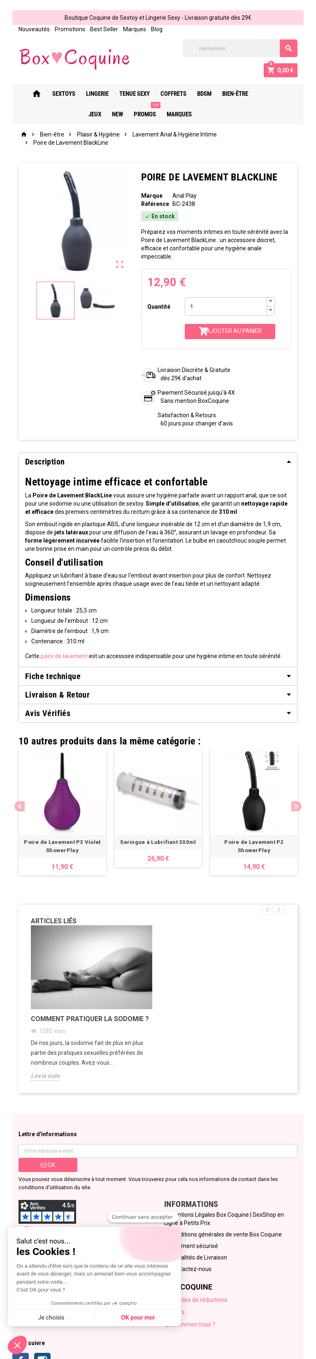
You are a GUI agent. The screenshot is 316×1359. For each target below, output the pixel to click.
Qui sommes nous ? (189, 1325)
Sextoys (59, 93)
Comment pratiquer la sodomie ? (89, 1019)
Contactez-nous (190, 1269)
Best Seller (104, 29)
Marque (151, 195)
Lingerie (92, 93)
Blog (156, 29)
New (283, 93)
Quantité (158, 306)
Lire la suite (44, 1076)
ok (47, 1165)
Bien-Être (231, 93)
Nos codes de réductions (196, 1300)
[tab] (158, 462)
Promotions (69, 29)
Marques (134, 29)
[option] (62, 811)
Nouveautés (33, 29)
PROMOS (142, 111)
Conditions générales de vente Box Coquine (226, 1235)
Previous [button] (19, 806)
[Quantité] (226, 306)
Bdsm (200, 93)
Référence (155, 204)
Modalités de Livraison (198, 1258)
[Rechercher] (240, 48)
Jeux (260, 93)
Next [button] (297, 806)
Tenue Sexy (130, 93)
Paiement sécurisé (194, 1246)
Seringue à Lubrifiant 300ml (158, 842)
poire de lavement (63, 656)
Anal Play (184, 195)
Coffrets (169, 93)
